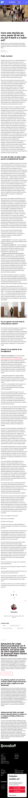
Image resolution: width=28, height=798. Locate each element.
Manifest (17, 755)
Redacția (17, 757)
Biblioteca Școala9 (5, 763)
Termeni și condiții (19, 770)
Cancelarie (3, 758)
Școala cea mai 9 (5, 761)
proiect (4, 625)
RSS (2, 775)
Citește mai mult (7, 673)
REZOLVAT (3, 760)
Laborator (3, 757)
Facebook (3, 770)
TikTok (2, 773)
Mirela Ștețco (14, 612)
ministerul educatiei (14, 625)
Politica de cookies (19, 772)
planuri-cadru (20, 628)
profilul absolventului (8, 628)
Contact (16, 758)
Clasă (2, 755)
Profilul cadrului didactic (14, 359)
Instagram (3, 772)
